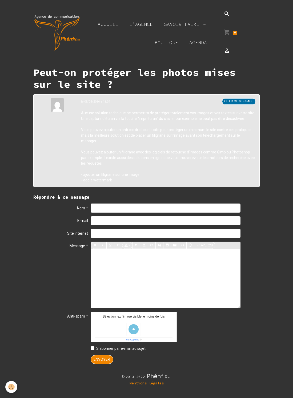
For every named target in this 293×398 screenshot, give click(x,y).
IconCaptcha (132, 339)
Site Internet (77, 233)
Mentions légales (147, 383)
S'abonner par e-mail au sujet (121, 348)
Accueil (108, 24)
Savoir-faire (183, 24)
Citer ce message (239, 101)
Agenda (198, 42)
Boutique (166, 42)
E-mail (82, 220)
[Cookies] (11, 387)
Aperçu (204, 245)
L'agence (141, 24)
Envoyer (102, 359)
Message (77, 246)
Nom (81, 208)
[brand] (57, 33)
